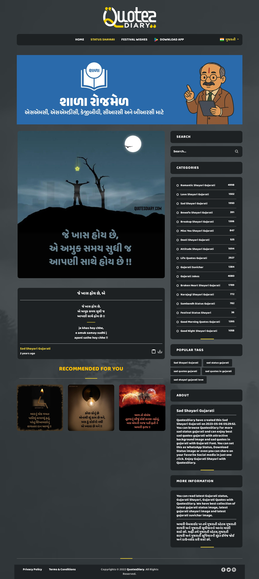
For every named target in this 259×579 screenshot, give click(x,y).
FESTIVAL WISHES (134, 39)
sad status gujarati (217, 363)
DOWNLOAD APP (169, 39)
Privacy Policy (32, 569)
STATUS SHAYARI (103, 39)
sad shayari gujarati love (188, 380)
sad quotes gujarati (185, 371)
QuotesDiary (135, 569)
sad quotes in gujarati (218, 371)
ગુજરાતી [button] (228, 39)
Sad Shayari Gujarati (35, 348)
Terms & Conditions (62, 569)
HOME (79, 39)
